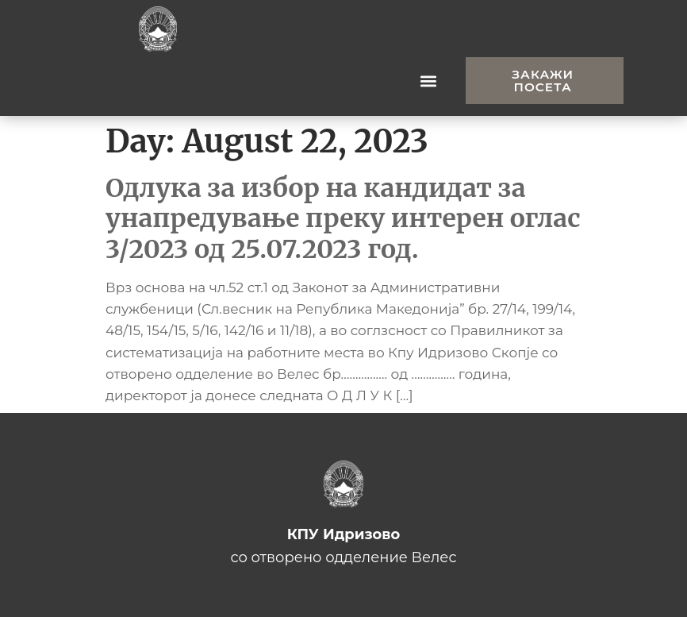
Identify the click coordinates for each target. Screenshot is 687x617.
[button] (429, 80)
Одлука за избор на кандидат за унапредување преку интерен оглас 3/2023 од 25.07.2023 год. (343, 218)
